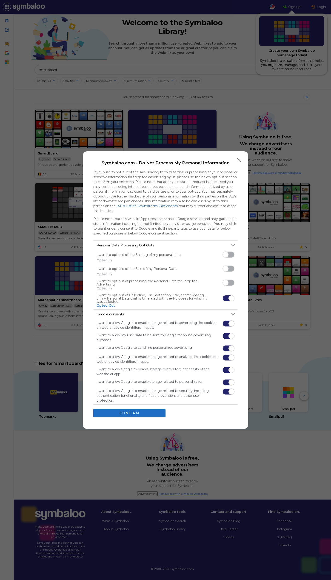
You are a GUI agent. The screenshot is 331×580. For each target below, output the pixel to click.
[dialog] (165, 290)
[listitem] (165, 245)
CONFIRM (130, 413)
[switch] (228, 254)
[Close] (239, 160)
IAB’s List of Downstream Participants (147, 206)
